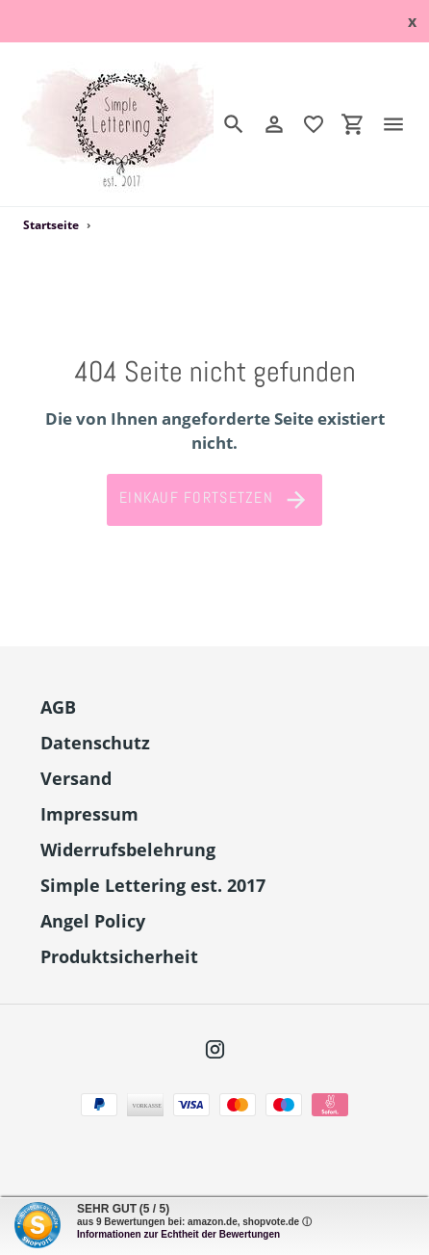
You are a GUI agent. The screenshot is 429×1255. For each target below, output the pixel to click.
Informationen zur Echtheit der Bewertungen (178, 1234)
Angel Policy (92, 920)
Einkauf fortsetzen (214, 499)
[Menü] (401, 124)
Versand (76, 778)
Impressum (89, 813)
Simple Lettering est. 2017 (152, 885)
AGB (58, 707)
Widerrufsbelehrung (127, 849)
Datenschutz (95, 742)
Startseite (51, 225)
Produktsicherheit (119, 956)
